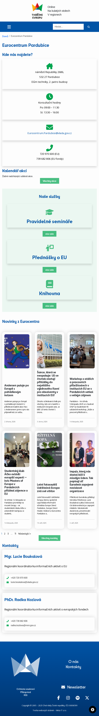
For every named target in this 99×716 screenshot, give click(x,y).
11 (15, 533)
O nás (73, 661)
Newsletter (73, 687)
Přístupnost (25, 692)
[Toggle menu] (9, 27)
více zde (49, 233)
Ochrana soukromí (26, 688)
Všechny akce (49, 180)
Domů (5, 36)
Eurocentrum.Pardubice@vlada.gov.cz (49, 133)
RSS (25, 695)
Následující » (24, 533)
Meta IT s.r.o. (61, 710)
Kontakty (73, 666)
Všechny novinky (49, 538)
